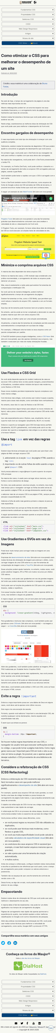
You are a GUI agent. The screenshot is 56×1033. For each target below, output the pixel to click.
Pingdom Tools (6, 219)
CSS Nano (46, 336)
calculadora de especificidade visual (29, 838)
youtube (33, 1023)
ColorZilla (13, 626)
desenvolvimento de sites (20, 557)
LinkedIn (39, 1023)
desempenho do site (28, 785)
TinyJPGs (29, 565)
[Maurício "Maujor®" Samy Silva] (42, 1027)
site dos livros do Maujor (31, 958)
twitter (22, 1023)
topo (51, 1028)
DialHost (43, 974)
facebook (28, 1023)
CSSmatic (17, 623)
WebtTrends (27, 192)
